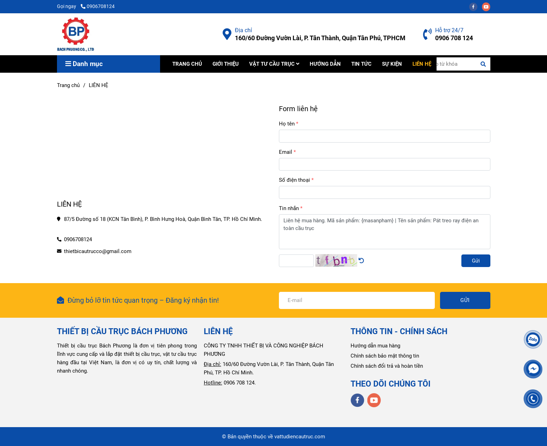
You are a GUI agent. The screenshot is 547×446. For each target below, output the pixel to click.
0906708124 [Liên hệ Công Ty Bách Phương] (98, 6)
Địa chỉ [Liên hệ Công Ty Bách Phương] (243, 30)
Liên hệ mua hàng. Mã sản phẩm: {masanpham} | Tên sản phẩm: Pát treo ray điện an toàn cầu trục (384, 231)
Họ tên (287, 124)
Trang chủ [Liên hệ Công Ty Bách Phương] (68, 85)
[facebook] (475, 6)
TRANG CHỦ (187, 64)
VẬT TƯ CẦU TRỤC (274, 64)
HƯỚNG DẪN (325, 64)
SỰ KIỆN (392, 64)
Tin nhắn (289, 208)
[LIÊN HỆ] (75, 34)
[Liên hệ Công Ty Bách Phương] (227, 34)
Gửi (476, 261)
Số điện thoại (294, 180)
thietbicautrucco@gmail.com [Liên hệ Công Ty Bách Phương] (97, 251)
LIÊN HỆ (421, 64)
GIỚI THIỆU (226, 64)
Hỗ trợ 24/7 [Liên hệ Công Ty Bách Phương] (449, 30)
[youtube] (488, 6)
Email (285, 152)
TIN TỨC (361, 64)
